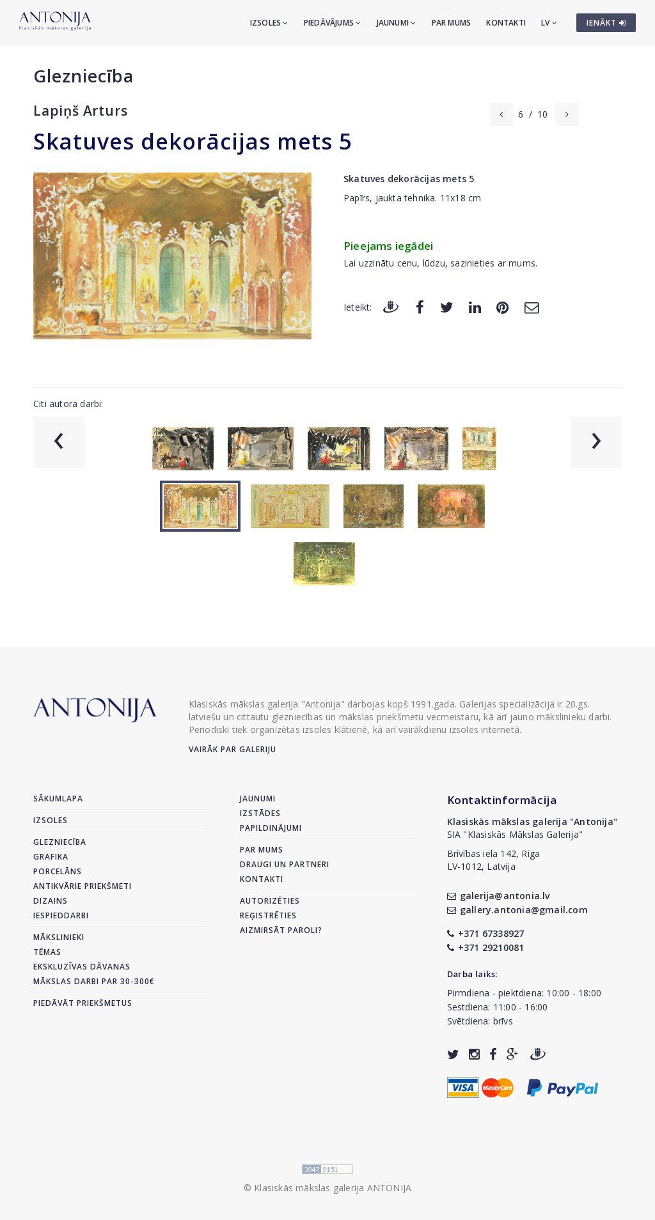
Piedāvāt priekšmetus (82, 1003)
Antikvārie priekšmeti (82, 886)
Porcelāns (57, 871)
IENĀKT (606, 22)
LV (549, 22)
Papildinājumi (271, 827)
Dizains (50, 900)
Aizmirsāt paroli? (281, 930)
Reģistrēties (268, 915)
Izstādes (260, 813)
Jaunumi (396, 22)
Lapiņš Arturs (80, 111)
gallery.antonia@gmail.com (517, 910)
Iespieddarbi (61, 915)
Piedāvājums (332, 22)
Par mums (451, 22)
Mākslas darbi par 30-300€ (94, 981)
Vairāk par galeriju (232, 749)
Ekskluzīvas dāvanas (81, 966)
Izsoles (269, 22)
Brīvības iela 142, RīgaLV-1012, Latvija (494, 859)
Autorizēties (270, 900)
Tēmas (47, 951)
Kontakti (506, 22)
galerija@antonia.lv (498, 896)
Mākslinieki (58, 937)
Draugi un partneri (284, 864)
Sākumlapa (58, 798)
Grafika (50, 856)
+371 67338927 (486, 933)
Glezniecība (83, 76)
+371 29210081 (486, 947)
